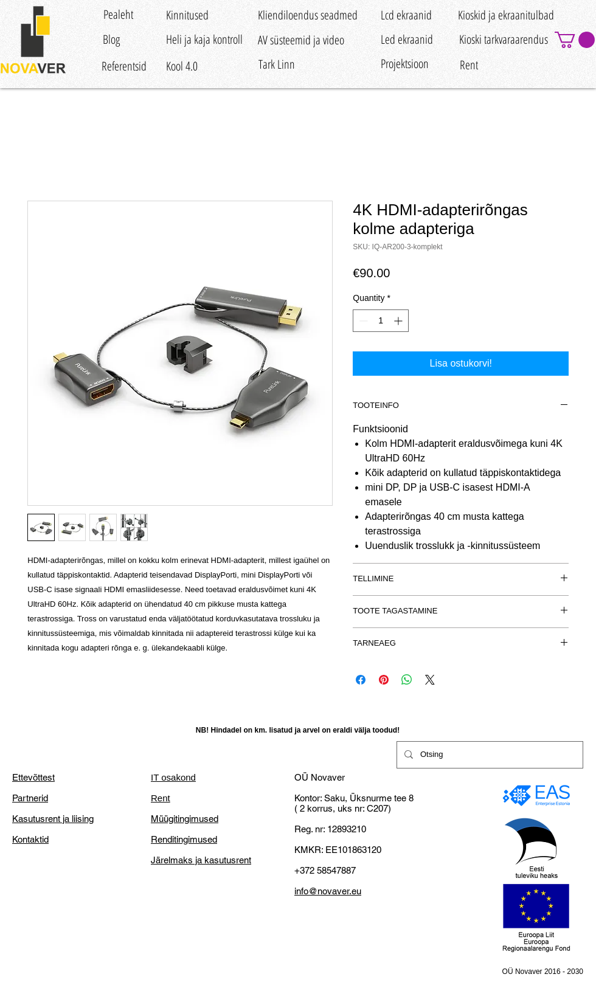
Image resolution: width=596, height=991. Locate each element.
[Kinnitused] (187, 14)
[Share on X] (430, 679)
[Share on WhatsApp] (407, 679)
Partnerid (30, 798)
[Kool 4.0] (182, 66)
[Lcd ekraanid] (406, 14)
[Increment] (399, 320)
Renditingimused (184, 839)
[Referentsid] (124, 66)
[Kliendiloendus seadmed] (308, 14)
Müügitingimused (184, 818)
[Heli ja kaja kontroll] (204, 39)
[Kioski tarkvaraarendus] (503, 39)
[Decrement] (362, 320)
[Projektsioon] (405, 63)
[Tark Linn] (276, 64)
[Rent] (469, 65)
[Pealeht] (118, 14)
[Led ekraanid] (407, 39)
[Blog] (111, 39)
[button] (575, 40)
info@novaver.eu (327, 891)
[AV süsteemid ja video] (301, 39)
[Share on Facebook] (360, 679)
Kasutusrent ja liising (53, 818)
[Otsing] (488, 755)
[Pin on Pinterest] (383, 679)
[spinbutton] (381, 320)
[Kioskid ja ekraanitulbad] (506, 14)
